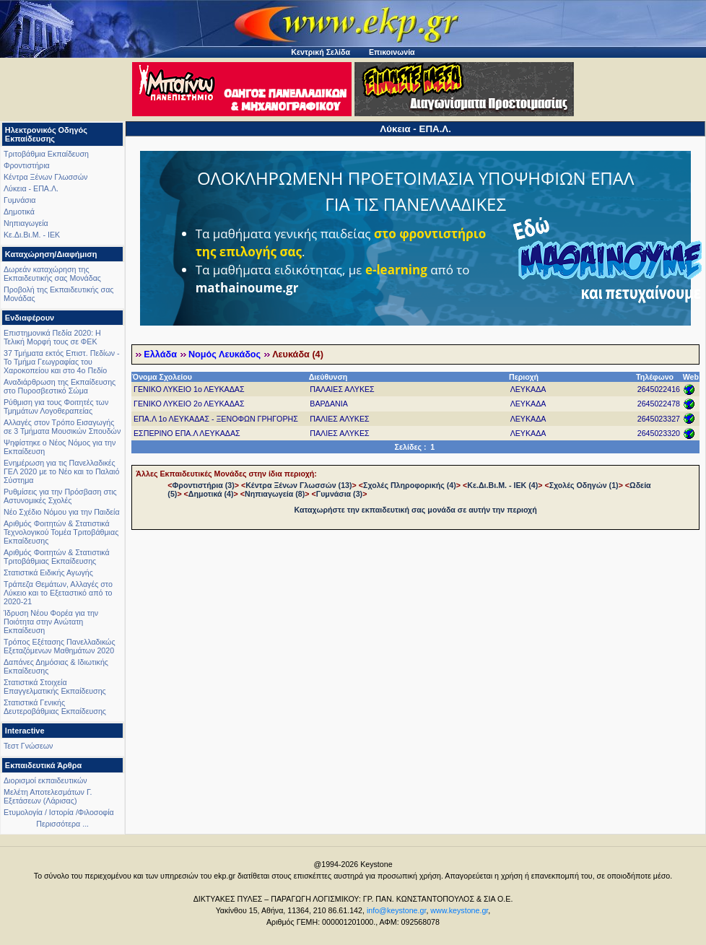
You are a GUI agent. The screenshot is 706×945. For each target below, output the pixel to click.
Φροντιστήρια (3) (204, 485)
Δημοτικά (19, 211)
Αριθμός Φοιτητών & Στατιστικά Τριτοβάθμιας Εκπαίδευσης (57, 556)
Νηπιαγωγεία (26, 223)
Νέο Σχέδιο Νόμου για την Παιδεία (62, 512)
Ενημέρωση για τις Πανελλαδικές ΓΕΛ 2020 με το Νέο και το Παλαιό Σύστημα (61, 471)
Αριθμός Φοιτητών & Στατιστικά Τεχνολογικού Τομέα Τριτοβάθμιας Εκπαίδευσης (61, 532)
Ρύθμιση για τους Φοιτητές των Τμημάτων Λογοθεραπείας (56, 406)
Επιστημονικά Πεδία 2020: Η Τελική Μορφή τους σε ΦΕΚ (52, 337)
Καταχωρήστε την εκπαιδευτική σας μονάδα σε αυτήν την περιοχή (416, 509)
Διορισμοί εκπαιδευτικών (45, 780)
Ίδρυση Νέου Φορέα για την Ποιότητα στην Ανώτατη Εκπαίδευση (51, 622)
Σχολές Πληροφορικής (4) (409, 485)
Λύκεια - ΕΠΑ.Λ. (31, 188)
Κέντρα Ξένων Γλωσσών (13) (298, 485)
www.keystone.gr (459, 910)
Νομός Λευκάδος (224, 354)
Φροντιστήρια (27, 165)
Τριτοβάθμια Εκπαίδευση (46, 153)
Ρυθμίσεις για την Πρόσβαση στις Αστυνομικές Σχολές (60, 496)
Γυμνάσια (19, 200)
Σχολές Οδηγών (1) (584, 485)
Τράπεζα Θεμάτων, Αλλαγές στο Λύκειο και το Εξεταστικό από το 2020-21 (58, 593)
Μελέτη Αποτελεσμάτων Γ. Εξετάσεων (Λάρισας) (48, 796)
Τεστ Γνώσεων (28, 745)
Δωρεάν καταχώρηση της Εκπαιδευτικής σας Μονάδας (52, 273)
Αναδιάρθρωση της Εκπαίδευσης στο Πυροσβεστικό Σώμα (60, 386)
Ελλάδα (160, 354)
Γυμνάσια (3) (339, 493)
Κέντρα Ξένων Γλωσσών (45, 177)
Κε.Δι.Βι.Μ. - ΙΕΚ (32, 234)
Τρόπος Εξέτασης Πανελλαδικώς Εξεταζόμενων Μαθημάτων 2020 (60, 646)
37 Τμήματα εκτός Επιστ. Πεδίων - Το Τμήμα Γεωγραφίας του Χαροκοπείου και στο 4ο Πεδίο (62, 362)
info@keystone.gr (397, 910)
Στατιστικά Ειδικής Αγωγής (48, 572)
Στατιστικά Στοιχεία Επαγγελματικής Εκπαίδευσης (55, 686)
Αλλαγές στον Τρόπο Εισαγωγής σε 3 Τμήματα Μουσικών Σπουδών (62, 426)
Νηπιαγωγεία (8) (275, 493)
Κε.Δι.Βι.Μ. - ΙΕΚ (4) (502, 485)
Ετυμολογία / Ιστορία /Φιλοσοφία (59, 812)
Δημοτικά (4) (211, 493)
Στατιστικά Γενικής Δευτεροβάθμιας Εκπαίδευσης (55, 706)
